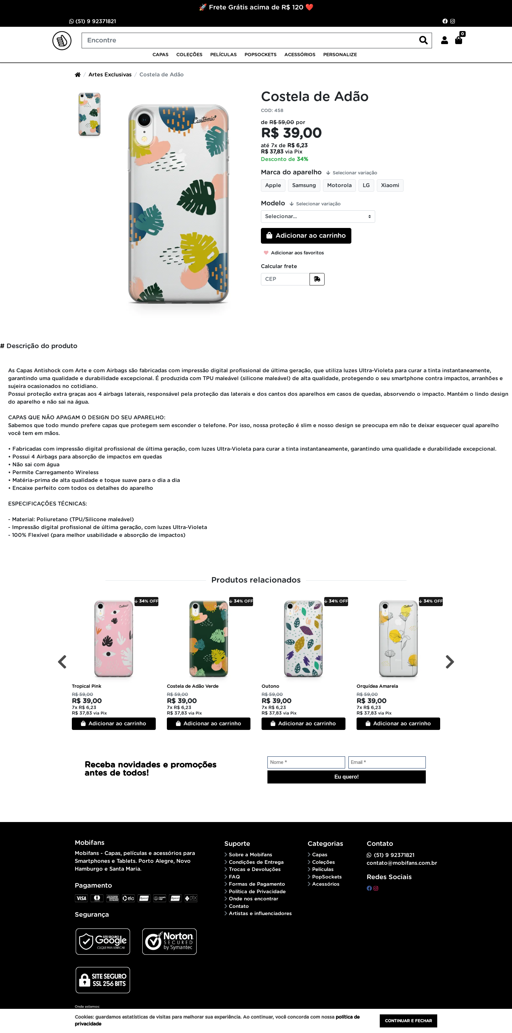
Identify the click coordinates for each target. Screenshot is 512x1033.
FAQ (234, 877)
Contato (239, 906)
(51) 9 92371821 (92, 21)
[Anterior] (62, 662)
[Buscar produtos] (257, 40)
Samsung (304, 185)
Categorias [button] (325, 844)
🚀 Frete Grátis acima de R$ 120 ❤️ (256, 7)
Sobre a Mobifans (250, 854)
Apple (273, 185)
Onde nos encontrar (253, 898)
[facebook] (370, 888)
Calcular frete (279, 266)
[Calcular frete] (317, 279)
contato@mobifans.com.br (402, 863)
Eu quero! (346, 777)
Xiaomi (390, 185)
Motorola (339, 185)
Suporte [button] (237, 844)
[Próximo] (450, 662)
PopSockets (261, 55)
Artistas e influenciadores (260, 913)
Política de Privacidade (257, 891)
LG (366, 185)
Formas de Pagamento (257, 884)
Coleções (189, 55)
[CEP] (285, 279)
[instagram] (376, 888)
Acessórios (299, 55)
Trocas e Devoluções (255, 869)
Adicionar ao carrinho (113, 723)
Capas (160, 55)
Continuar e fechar (408, 1021)
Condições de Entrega (256, 862)
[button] (444, 40)
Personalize (340, 55)
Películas (223, 55)
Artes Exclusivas (110, 74)
